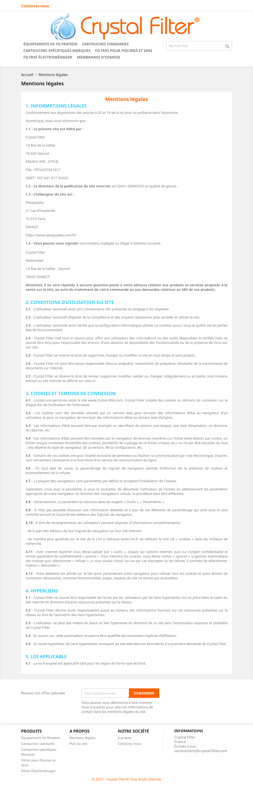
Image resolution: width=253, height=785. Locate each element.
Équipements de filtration (50, 44)
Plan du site (78, 743)
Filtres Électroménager (47, 57)
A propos (124, 738)
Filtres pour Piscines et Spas (123, 50)
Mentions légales (82, 738)
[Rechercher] (199, 46)
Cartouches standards (105, 44)
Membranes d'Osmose (98, 57)
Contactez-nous (35, 5)
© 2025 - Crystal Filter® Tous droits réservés (126, 779)
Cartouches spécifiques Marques (57, 50)
